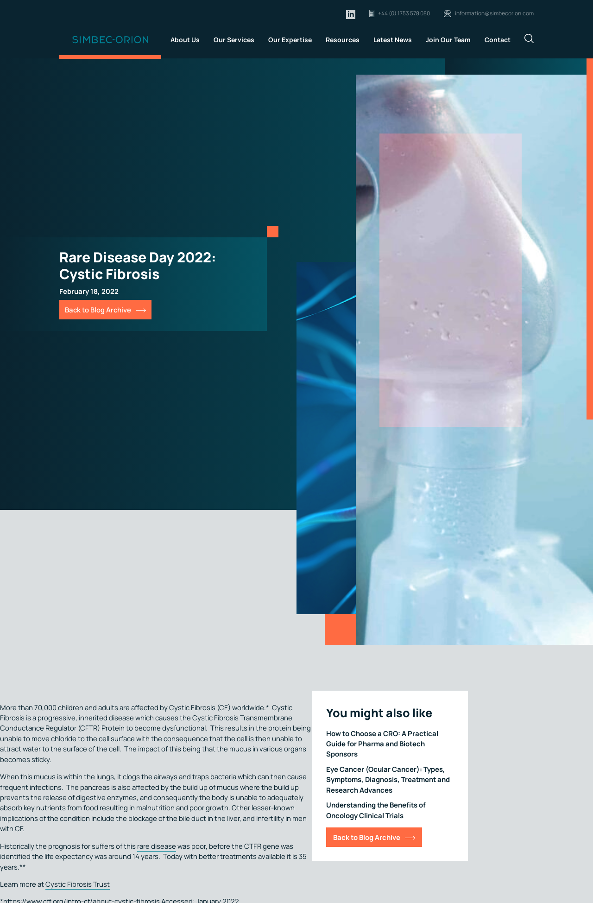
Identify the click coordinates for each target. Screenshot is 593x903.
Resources (343, 39)
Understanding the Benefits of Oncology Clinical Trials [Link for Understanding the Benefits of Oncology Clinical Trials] (376, 810)
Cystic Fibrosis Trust (77, 884)
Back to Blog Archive (98, 309)
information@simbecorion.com (494, 13)
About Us (185, 39)
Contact (498, 39)
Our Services (234, 39)
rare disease (156, 846)
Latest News (392, 39)
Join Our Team (448, 39)
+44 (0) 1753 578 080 (404, 13)
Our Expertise (290, 39)
